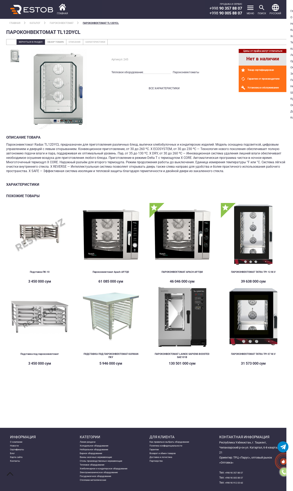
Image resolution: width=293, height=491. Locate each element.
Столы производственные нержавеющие (107, 467)
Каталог (35, 23)
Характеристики (116, 43)
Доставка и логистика (164, 462)
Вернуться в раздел (35, 43)
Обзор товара (66, 43)
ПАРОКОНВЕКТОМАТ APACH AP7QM (182, 273)
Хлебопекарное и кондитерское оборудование (110, 477)
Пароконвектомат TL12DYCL (101, 23)
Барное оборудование (94, 457)
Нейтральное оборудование (98, 452)
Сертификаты (19, 452)
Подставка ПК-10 (40, 273)
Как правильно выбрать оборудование (175, 442)
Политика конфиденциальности (171, 447)
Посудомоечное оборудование (100, 487)
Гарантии (156, 452)
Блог (13, 457)
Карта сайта (18, 462)
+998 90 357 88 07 (236, 472)
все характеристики (164, 90)
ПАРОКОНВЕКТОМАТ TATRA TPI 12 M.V (253, 275)
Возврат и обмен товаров (166, 457)
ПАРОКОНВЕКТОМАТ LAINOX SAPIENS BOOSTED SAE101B (182, 357)
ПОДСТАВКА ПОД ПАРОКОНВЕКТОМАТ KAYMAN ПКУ (110, 357)
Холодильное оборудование (98, 447)
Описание (90, 43)
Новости (15, 447)
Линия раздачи (90, 442)
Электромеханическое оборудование (104, 482)
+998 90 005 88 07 (236, 477)
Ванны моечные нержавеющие (100, 462)
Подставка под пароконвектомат (39, 356)
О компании (18, 442)
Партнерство (158, 467)
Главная (14, 23)
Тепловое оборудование (95, 472)
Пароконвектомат (62, 23)
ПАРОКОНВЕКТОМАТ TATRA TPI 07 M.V (253, 357)
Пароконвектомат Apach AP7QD (111, 273)
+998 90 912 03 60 (236, 482)
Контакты (16, 467)
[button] (274, 9)
